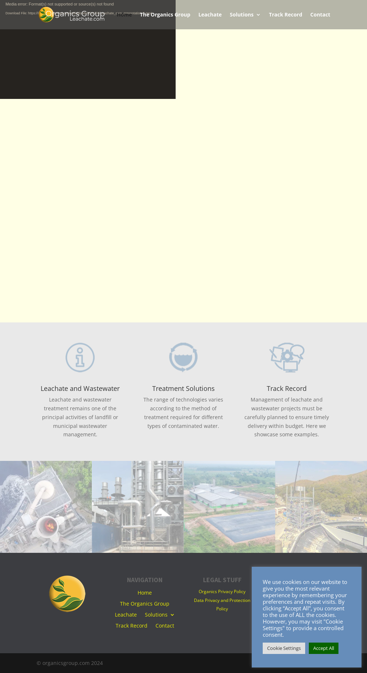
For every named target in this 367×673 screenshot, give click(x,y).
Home (124, 15)
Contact (320, 15)
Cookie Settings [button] (284, 648)
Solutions (242, 15)
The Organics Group (165, 15)
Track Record (285, 15)
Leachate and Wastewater (80, 388)
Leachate (210, 15)
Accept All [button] (323, 648)
